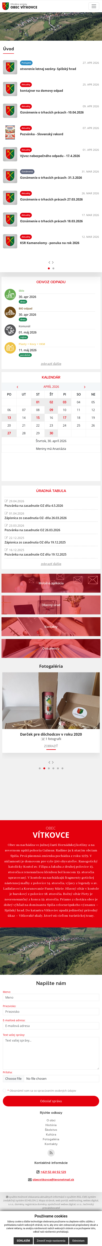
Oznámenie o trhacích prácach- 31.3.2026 (51, 178)
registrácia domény (36, 1204)
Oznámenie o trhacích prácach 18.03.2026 (51, 221)
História (51, 1125)
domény (19, 1204)
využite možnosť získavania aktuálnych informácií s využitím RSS (43, 1197)
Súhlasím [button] (23, 1240)
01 (38, 402)
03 (64, 402)
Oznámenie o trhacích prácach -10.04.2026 (52, 112)
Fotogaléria (51, 1139)
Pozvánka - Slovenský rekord (41, 134)
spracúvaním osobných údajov (56, 1090)
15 (38, 418)
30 (51, 433)
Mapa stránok (47, 1200)
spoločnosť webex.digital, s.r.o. (65, 1204)
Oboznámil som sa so (41, 1090)
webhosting (75, 1200)
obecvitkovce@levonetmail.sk (53, 1179)
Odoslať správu (51, 1101)
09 (51, 410)
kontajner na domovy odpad (41, 91)
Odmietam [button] (78, 1240)
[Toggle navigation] (94, 6)
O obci (51, 1120)
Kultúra (51, 1134)
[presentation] (49, 262)
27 (9, 433)
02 (51, 402)
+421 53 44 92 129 (53, 1172)
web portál (62, 1200)
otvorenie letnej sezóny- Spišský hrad (48, 69)
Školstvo (51, 1129)
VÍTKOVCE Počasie (51, 467)
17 (64, 418)
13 (9, 418)
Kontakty (51, 1144)
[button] (49, 268)
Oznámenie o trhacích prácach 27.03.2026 (51, 199)
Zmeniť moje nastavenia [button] (51, 1240)
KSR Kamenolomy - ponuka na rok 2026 (49, 243)
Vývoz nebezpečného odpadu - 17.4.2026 (50, 156)
